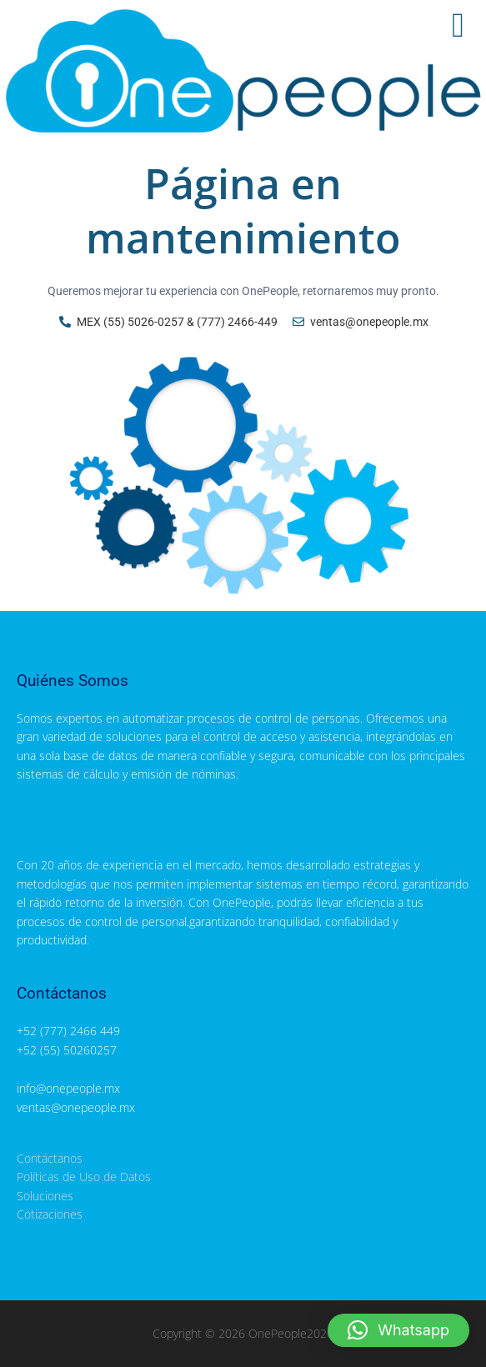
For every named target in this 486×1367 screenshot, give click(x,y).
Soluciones (45, 1196)
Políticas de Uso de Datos (84, 1176)
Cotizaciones (50, 1214)
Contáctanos (50, 1158)
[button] (398, 1330)
